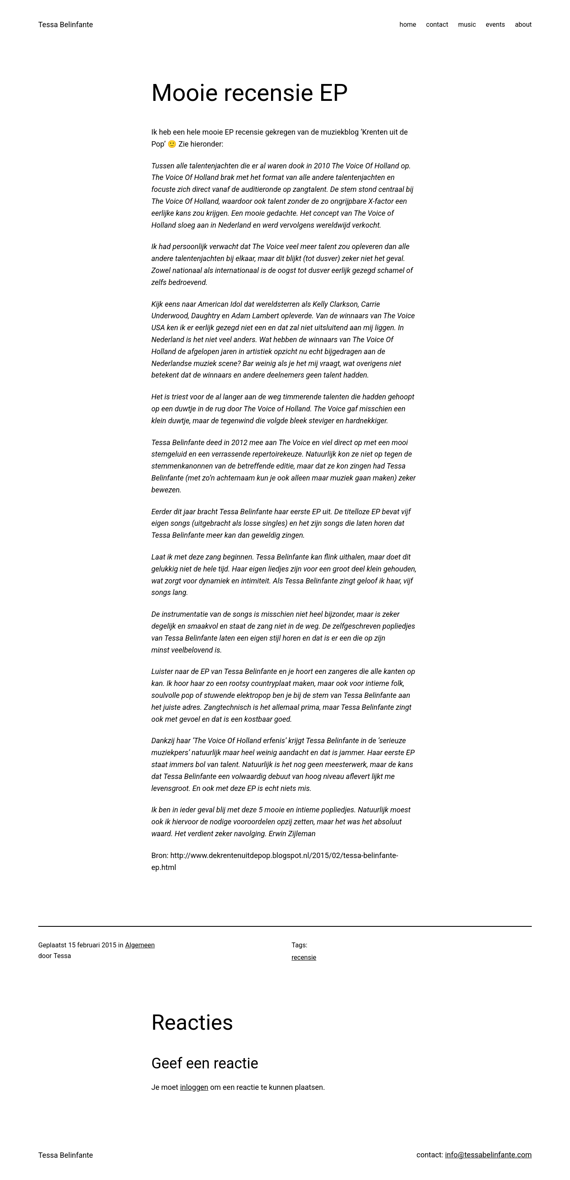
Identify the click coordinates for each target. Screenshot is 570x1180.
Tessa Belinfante (65, 24)
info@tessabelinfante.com (488, 1154)
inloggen (194, 1087)
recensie (304, 957)
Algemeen (140, 945)
